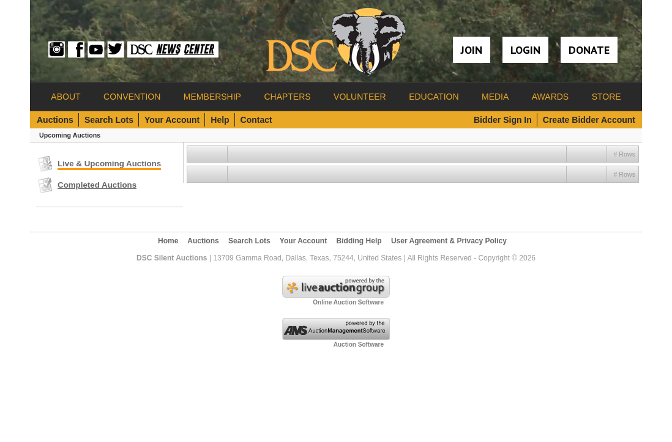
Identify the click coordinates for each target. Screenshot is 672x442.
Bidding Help (359, 241)
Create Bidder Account (589, 120)
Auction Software (359, 344)
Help (220, 120)
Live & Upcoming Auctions (109, 163)
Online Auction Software (348, 302)
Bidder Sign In (503, 120)
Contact (256, 120)
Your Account (172, 120)
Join (471, 50)
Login (525, 50)
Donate (589, 50)
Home (168, 241)
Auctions (55, 120)
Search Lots (108, 120)
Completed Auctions (97, 185)
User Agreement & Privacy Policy (449, 241)
